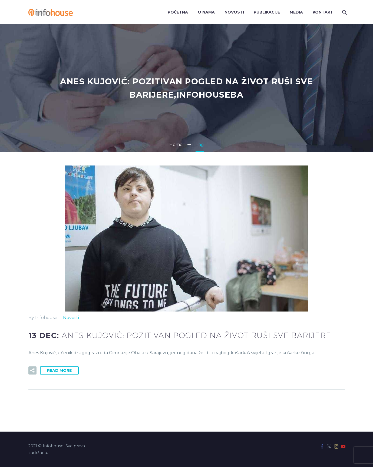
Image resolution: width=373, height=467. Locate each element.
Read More (59, 370)
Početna (178, 12)
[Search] (344, 12)
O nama (206, 12)
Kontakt (323, 12)
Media (296, 12)
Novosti (234, 12)
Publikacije (267, 12)
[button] (32, 370)
